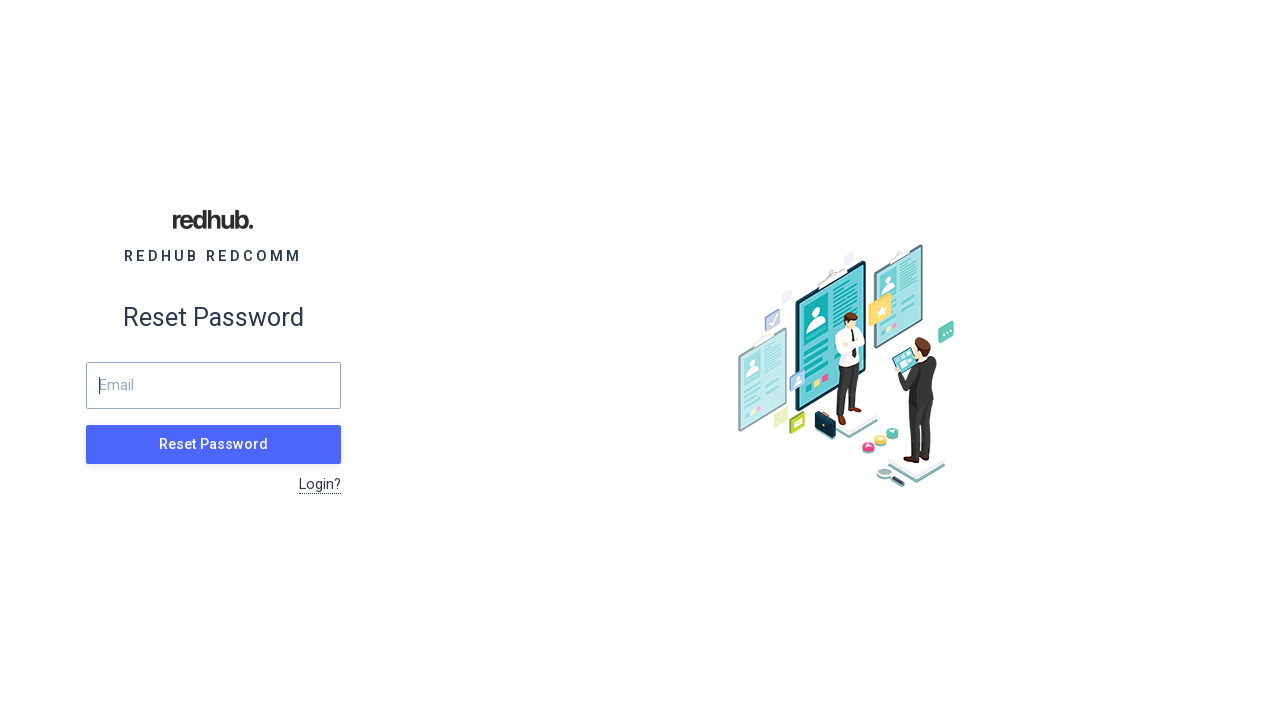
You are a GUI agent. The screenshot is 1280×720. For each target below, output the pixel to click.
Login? (320, 484)
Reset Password (213, 444)
